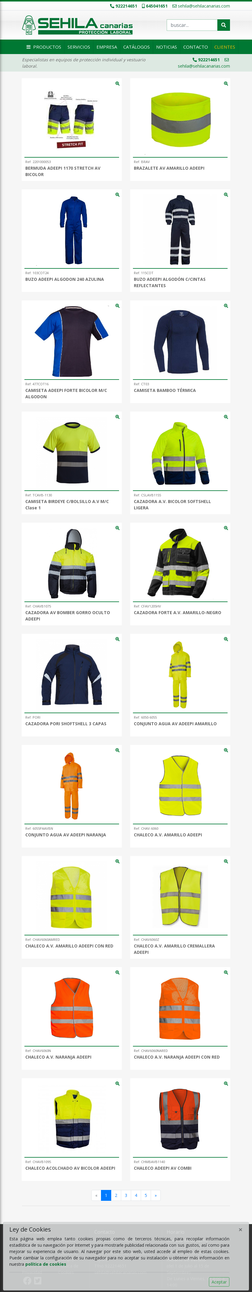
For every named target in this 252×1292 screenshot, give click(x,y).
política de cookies (45, 1264)
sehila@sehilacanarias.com (201, 6)
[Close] (240, 1229)
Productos (43, 47)
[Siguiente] (156, 1195)
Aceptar (219, 1282)
